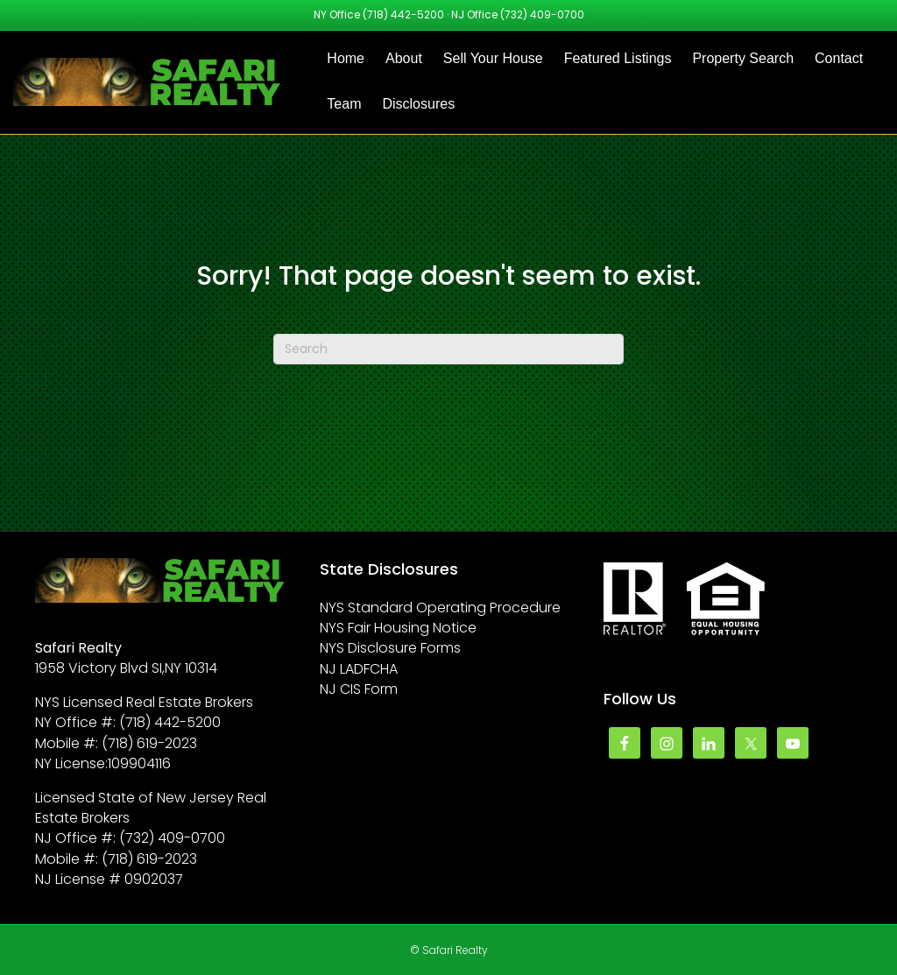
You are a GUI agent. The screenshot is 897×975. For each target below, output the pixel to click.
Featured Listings (618, 58)
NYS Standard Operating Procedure (440, 607)
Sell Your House (493, 58)
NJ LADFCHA (359, 669)
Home (345, 58)
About (403, 58)
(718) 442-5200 (403, 14)
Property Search (743, 58)
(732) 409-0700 (542, 14)
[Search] (448, 349)
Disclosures (418, 103)
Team (344, 103)
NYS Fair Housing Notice (398, 628)
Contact (839, 58)
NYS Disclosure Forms (390, 648)
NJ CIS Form (359, 689)
